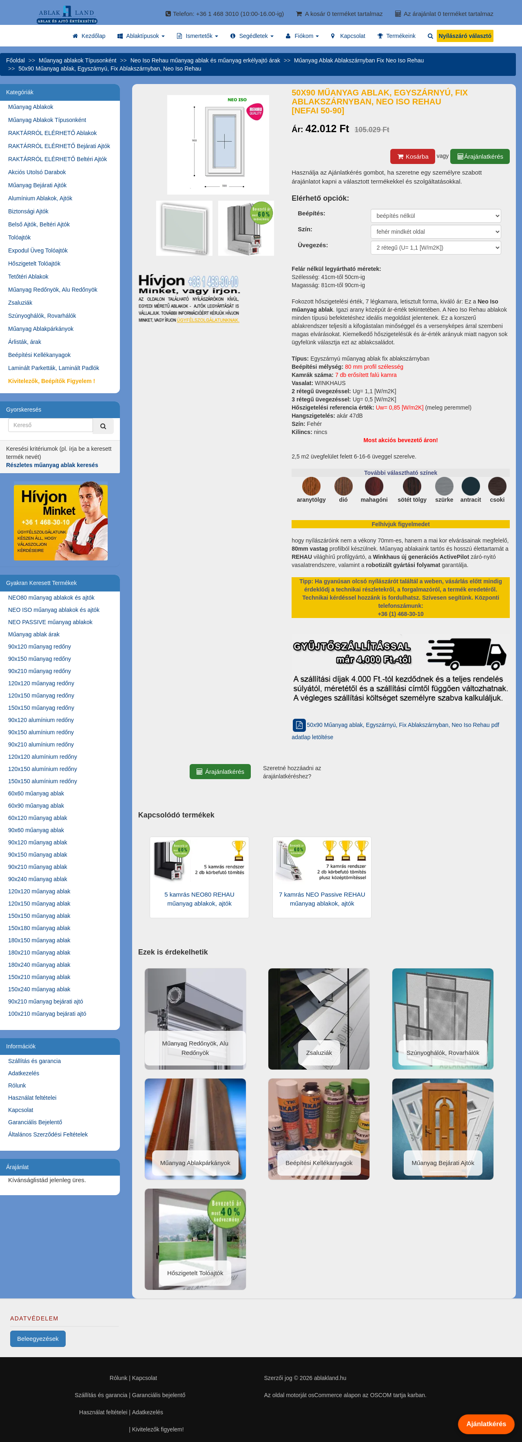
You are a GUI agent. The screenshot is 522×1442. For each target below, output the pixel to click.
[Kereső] (103, 426)
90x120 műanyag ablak (37, 842)
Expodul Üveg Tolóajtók (38, 250)
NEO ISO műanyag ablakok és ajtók (54, 610)
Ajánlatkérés (486, 1424)
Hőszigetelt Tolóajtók (34, 263)
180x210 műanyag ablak (39, 952)
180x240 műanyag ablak (39, 964)
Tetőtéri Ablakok (28, 276)
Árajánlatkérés (480, 156)
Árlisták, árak (24, 342)
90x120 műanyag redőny (39, 646)
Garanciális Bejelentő (35, 1122)
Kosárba (413, 156)
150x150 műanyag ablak (39, 916)
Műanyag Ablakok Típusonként (47, 120)
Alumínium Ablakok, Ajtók (40, 198)
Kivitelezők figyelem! (158, 1429)
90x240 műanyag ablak (37, 879)
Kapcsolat (20, 1110)
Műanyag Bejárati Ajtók (37, 185)
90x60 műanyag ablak (36, 830)
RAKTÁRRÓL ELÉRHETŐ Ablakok (52, 133)
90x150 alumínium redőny (41, 732)
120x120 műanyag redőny (41, 683)
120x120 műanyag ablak (39, 891)
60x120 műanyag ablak (37, 818)
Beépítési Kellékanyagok (39, 355)
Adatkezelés (23, 1073)
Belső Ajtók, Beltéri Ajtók (39, 224)
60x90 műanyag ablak (36, 805)
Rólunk (17, 1085)
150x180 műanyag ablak (39, 928)
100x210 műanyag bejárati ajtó (47, 1013)
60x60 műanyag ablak (36, 793)
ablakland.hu (330, 1378)
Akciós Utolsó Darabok (37, 172)
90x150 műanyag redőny (39, 659)
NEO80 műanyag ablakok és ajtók (51, 597)
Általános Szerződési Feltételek (48, 1134)
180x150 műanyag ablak (39, 940)
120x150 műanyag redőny (41, 695)
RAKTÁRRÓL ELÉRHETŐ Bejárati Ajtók (59, 146)
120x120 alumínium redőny (42, 756)
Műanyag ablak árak (34, 634)
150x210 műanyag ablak (39, 977)
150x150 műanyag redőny (41, 707)
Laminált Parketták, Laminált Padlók (53, 368)
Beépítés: (311, 213)
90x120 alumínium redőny (41, 720)
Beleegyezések (38, 1338)
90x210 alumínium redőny (41, 744)
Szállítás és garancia (34, 1061)
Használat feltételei (32, 1097)
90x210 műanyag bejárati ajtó (45, 1001)
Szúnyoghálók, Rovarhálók (42, 315)
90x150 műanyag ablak (37, 854)
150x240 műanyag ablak (39, 989)
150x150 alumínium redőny (42, 781)
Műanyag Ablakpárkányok (40, 329)
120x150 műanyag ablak (39, 903)
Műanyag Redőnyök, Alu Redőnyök (52, 289)
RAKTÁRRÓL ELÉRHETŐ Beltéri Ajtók (57, 159)
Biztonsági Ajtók (28, 211)
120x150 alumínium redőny (42, 769)
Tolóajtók (19, 237)
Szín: (305, 229)
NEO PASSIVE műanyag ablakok (50, 622)
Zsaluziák (20, 302)
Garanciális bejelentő (159, 1395)
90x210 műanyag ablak (37, 867)
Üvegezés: (313, 244)
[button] (140, 36)
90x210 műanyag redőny (39, 671)
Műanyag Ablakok (30, 107)
